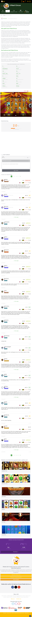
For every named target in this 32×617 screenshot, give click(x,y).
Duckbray (5, 358)
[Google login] (19, 587)
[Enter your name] (16, 575)
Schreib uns (18, 598)
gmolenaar (6, 179)
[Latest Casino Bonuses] (3, 1)
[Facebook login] (12, 587)
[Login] (27, 1)
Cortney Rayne (6, 306)
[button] (2, 545)
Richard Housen (6, 335)
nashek (5, 290)
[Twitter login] (15, 587)
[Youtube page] (19, 603)
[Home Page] (2, 15)
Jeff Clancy (6, 386)
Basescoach (6, 206)
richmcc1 (5, 194)
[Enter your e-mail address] (16, 577)
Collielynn (5, 265)
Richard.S (5, 18)
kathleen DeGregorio (7, 346)
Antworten (3, 191)
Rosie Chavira (6, 278)
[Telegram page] (13, 603)
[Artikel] (21, 1)
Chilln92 (5, 374)
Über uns (13, 598)
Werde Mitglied (16, 579)
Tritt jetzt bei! (16, 551)
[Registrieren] (25, 1)
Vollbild (28, 91)
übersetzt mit (27, 182)
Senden (17, 170)
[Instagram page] (16, 603)
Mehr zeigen (17, 217)
